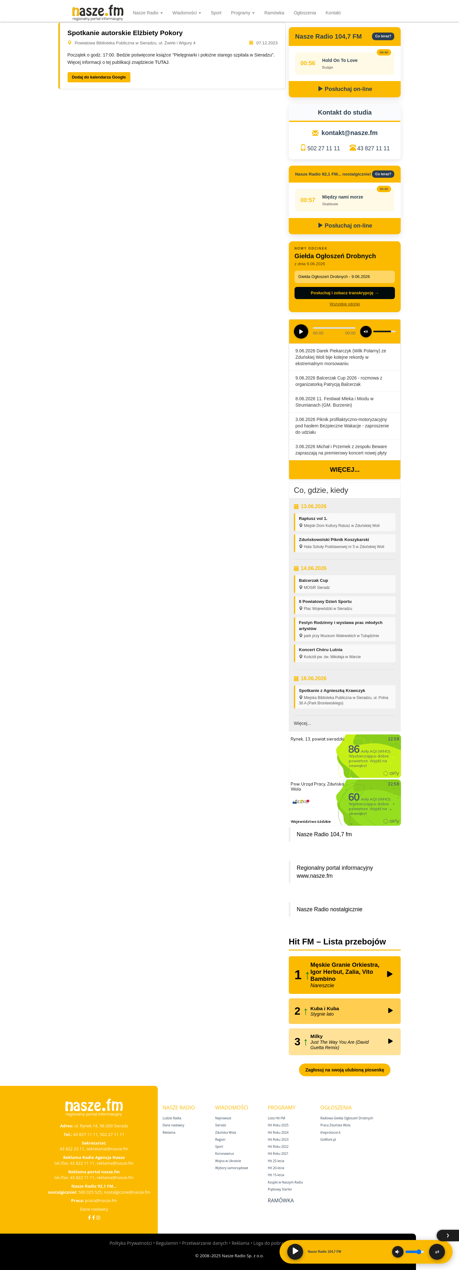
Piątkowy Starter (280, 1189)
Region (220, 1139)
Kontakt (333, 12)
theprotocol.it (330, 1132)
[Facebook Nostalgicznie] (93, 1217)
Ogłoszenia (305, 12)
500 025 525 (90, 1192)
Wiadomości (186, 12)
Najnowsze (223, 1118)
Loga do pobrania (271, 1243)
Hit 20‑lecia (276, 1168)
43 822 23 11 (72, 1149)
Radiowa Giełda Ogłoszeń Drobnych (346, 1118)
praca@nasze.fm (101, 1200)
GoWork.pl (328, 1139)
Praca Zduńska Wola (335, 1125)
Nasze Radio (148, 12)
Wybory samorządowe (231, 1168)
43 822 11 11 (82, 1163)
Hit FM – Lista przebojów (337, 941)
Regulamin (167, 1243)
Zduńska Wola (225, 1132)
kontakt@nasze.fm (350, 132)
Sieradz (220, 1125)
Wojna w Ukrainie (228, 1161)
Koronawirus (224, 1153)
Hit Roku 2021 (278, 1153)
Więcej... (345, 469)
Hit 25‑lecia (276, 1161)
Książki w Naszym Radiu (285, 1182)
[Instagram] (98, 1217)
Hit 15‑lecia (276, 1175)
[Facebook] (89, 1217)
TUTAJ (162, 62)
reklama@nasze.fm (115, 1163)
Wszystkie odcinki (345, 304)
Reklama (169, 1132)
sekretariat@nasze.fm (107, 1149)
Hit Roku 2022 (278, 1146)
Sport (216, 12)
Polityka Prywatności (130, 1243)
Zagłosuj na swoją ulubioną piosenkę (344, 1069)
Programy (243, 12)
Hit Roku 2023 (278, 1139)
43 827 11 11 (373, 148)
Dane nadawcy (94, 1209)
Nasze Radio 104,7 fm (324, 834)
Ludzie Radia (172, 1118)
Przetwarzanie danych (205, 1243)
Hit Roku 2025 (278, 1125)
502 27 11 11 (323, 148)
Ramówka (274, 12)
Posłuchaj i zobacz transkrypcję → (345, 292)
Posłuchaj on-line (344, 89)
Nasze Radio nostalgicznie (329, 909)
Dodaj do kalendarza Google (99, 77)
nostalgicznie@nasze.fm (127, 1192)
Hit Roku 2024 (278, 1132)
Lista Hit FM (276, 1118)
